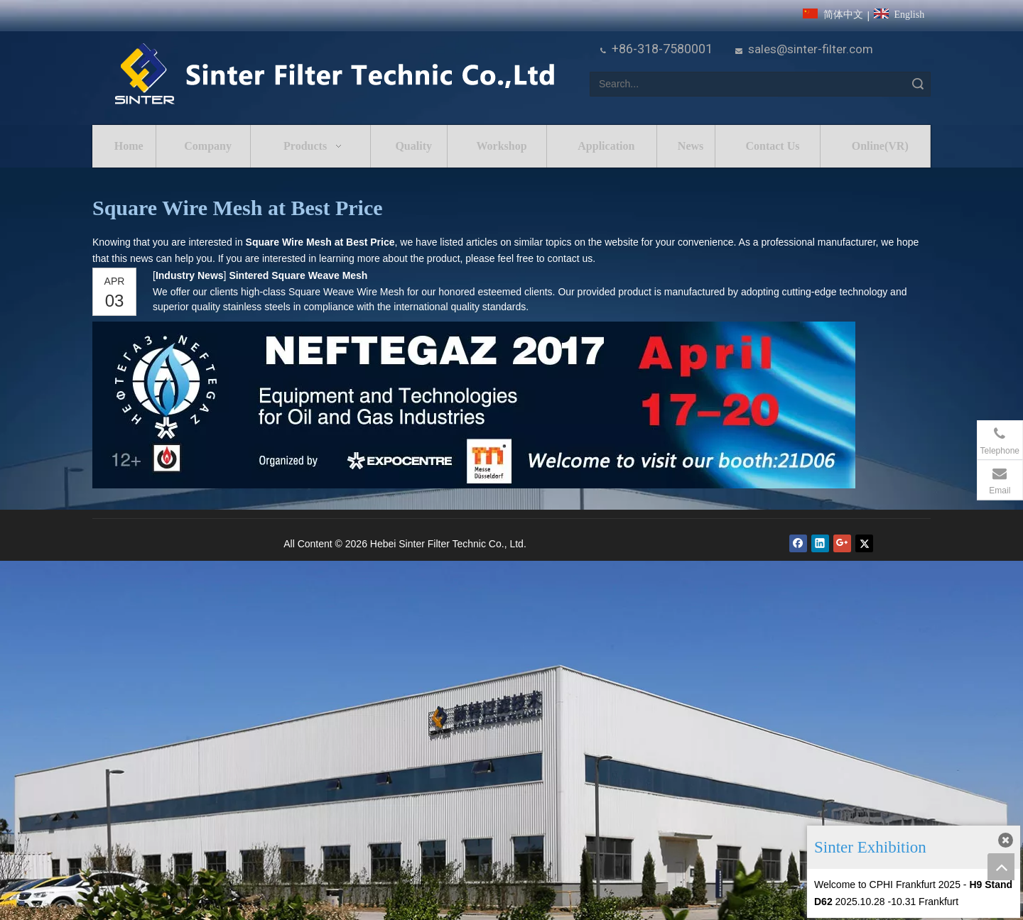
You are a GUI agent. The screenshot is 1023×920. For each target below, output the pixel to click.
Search (918, 84)
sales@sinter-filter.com (810, 49)
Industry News (189, 275)
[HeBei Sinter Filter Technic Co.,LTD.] (334, 74)
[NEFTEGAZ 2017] (473, 405)
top (1000, 866)
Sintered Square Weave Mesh (298, 275)
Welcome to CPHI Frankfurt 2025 (887, 884)
